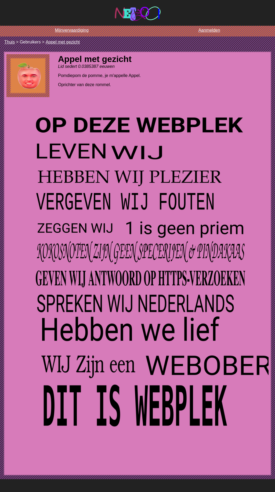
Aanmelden (209, 30)
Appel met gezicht (63, 42)
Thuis (9, 42)
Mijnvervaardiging (71, 30)
